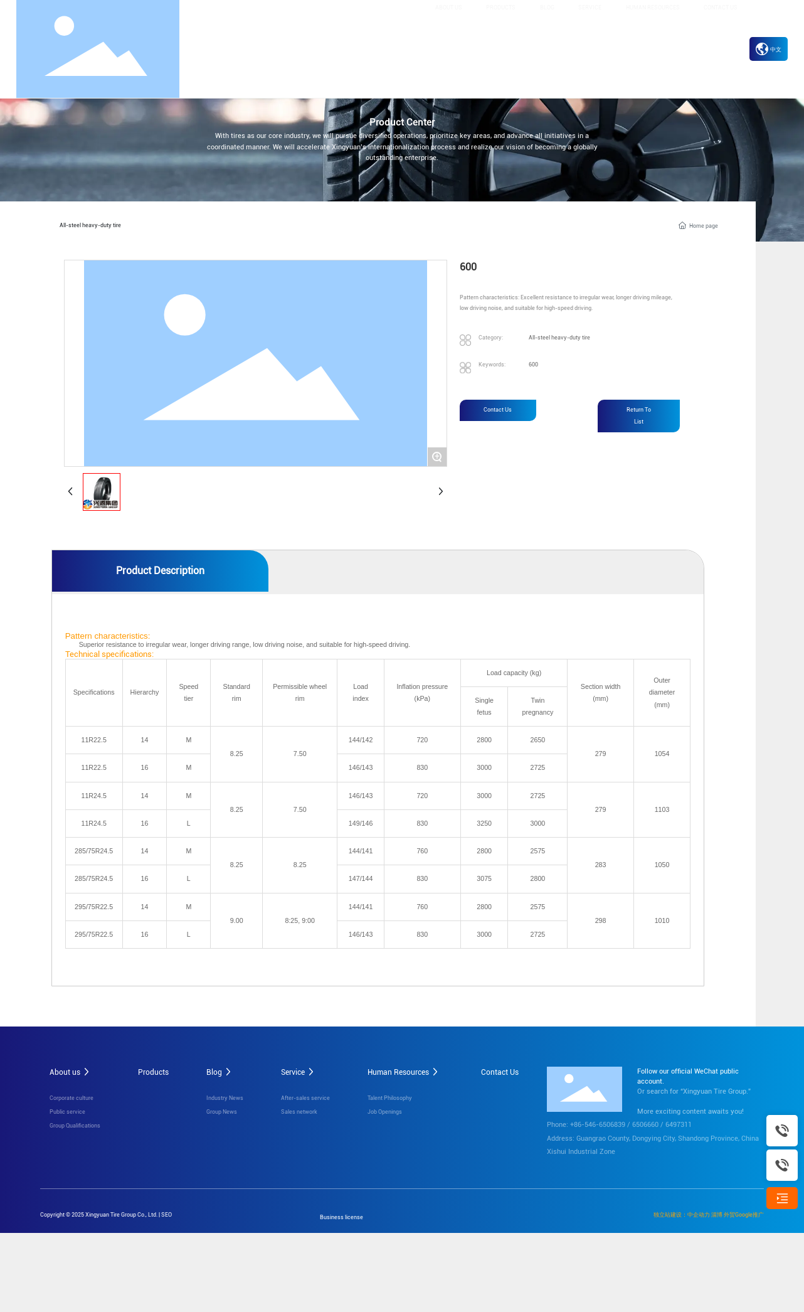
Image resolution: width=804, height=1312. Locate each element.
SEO (166, 1213)
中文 (768, 49)
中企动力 (698, 1213)
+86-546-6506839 (597, 1123)
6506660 (645, 1123)
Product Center (402, 122)
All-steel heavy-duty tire (87, 224)
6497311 (678, 1123)
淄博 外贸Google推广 (737, 1213)
